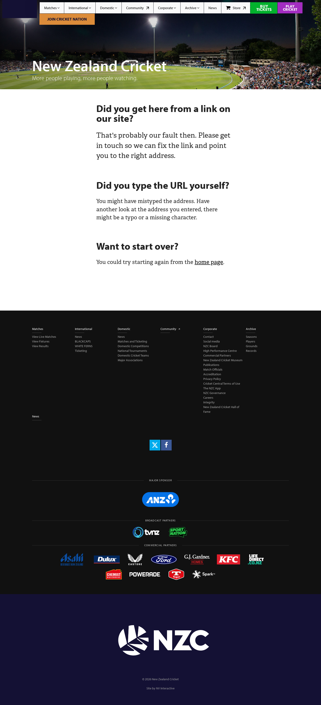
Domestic (108, 8)
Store (236, 8)
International (80, 8)
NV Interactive (165, 688)
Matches (52, 8)
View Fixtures (40, 341)
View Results (40, 346)
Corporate (167, 8)
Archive (192, 8)
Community (137, 8)
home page (209, 262)
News (212, 8)
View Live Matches (44, 337)
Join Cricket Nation (67, 19)
